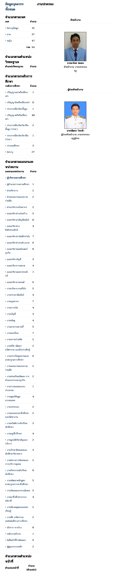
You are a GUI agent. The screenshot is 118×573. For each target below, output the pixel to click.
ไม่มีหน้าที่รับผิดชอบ (16, 540)
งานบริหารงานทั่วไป (16, 288)
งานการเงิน (12, 307)
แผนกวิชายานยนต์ (15, 282)
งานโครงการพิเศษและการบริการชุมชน (16, 462)
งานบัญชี (11, 314)
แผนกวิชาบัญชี (14, 259)
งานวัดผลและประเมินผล (18, 490)
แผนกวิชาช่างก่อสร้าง (17, 213)
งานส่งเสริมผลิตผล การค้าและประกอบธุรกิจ (17, 378)
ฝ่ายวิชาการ (12, 190)
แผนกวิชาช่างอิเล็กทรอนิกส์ (12, 228)
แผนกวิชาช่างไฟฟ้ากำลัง (18, 236)
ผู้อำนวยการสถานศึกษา (18, 184)
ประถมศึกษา (13, 146)
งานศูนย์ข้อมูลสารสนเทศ (12, 398)
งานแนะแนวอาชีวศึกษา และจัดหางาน (17, 415)
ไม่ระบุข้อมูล (12, 28)
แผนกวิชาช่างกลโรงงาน (18, 243)
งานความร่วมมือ (14, 339)
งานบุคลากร (13, 301)
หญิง (9, 41)
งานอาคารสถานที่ (15, 327)
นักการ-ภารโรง (14, 527)
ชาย (9, 34)
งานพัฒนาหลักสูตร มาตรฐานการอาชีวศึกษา (16, 482)
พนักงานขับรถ (14, 534)
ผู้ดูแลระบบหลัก (14, 546)
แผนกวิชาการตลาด (16, 265)
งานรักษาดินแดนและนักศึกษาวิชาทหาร (16, 452)
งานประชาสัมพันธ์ (15, 295)
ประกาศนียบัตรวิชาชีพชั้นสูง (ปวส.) (16, 127)
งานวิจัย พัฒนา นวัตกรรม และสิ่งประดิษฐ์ (17, 348)
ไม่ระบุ (10, 152)
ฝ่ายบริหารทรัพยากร (17, 207)
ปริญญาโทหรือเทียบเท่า (18, 102)
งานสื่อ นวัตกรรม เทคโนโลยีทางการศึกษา (16, 519)
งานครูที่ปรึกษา (14, 433)
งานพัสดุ (11, 320)
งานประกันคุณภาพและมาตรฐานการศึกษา (17, 358)
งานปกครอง (13, 407)
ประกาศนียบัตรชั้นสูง (17, 109)
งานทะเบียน (13, 333)
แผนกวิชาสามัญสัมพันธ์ (18, 220)
